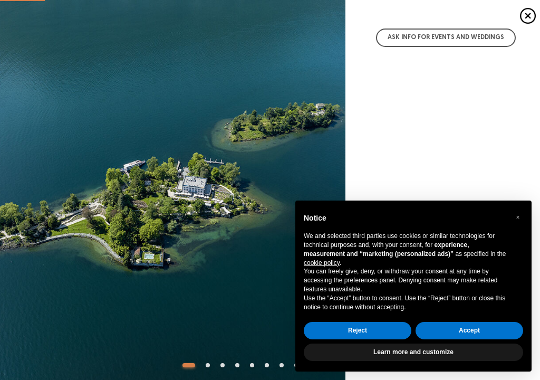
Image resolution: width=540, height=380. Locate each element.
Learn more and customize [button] (413, 352)
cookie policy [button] (322, 263)
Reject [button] (357, 330)
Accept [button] (469, 330)
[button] (517, 217)
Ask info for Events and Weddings (446, 37)
